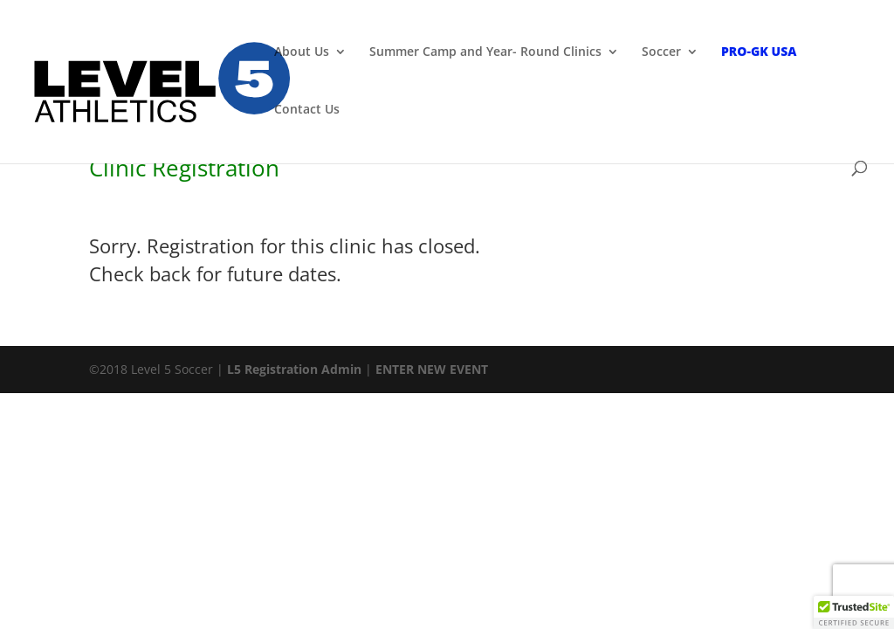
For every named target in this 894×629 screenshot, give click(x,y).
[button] (854, 612)
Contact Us (307, 110)
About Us (301, 52)
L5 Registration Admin (294, 369)
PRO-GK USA (758, 52)
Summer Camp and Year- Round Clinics (485, 52)
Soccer (661, 52)
